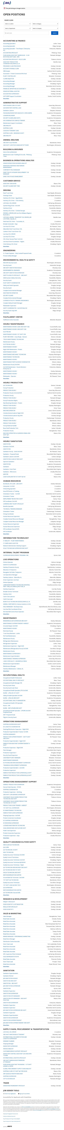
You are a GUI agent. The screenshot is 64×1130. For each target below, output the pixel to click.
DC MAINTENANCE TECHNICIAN (12, 810)
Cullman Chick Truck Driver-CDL (12, 231)
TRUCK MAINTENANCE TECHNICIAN (13, 339)
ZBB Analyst (6, 71)
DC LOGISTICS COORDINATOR (11, 727)
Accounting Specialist (9, 46)
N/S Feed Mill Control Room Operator (13, 612)
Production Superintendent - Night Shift (14, 741)
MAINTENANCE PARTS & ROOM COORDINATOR (16, 362)
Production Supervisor (9, 770)
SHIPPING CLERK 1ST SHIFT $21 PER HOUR (15, 1071)
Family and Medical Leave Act (9, 1116)
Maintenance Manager (9, 666)
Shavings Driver (7, 195)
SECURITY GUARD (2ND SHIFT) (11, 118)
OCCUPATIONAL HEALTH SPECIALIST (13, 680)
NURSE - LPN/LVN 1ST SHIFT (11, 693)
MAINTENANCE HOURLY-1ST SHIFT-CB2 (14, 334)
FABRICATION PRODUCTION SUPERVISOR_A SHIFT (17, 773)
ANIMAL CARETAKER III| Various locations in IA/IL (17, 604)
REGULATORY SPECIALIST (10, 907)
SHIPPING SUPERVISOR (9, 1076)
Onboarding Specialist (9, 489)
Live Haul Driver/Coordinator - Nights (13, 241)
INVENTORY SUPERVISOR (10, 1046)
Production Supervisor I (9, 753)
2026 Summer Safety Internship (12, 278)
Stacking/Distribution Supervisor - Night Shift (16, 729)
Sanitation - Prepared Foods (11, 454)
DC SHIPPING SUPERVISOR (10, 820)
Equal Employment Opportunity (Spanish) (11, 1121)
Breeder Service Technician (10, 591)
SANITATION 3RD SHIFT (10, 981)
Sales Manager (7, 916)
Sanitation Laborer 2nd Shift (11, 456)
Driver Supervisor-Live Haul (11, 580)
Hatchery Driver (7, 208)
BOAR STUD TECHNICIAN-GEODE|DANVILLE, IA (16, 601)
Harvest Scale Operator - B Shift (12, 787)
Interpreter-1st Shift (9, 486)
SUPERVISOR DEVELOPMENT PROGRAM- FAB (15, 555)
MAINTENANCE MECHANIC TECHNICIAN (14, 354)
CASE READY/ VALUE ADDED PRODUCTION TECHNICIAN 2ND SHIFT (15, 798)
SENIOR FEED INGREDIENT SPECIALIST (14, 1086)
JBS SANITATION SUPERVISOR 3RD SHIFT (14, 1010)
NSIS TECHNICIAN (8, 852)
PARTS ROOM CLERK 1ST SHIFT (12, 105)
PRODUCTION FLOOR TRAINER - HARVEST (15, 805)
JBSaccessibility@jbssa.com (27, 1106)
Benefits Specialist (8, 506)
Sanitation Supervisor (9, 991)
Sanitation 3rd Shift (8, 446)
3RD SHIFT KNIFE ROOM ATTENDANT (13, 1034)
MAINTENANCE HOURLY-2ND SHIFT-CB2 (14, 329)
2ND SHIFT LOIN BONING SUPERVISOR (14, 794)
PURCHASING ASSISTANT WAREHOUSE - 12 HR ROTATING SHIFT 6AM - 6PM (16, 56)
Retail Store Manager (9, 939)
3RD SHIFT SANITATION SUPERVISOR (13, 273)
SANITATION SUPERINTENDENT (12, 1020)
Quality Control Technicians (11, 857)
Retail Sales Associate (9, 919)
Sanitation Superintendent (10, 973)
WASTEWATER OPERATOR (10, 293)
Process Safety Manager (10, 256)
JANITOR (5, 474)
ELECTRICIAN (7, 332)
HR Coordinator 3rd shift (10, 501)
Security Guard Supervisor (10, 755)
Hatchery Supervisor (9, 589)
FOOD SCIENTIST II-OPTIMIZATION (13, 904)
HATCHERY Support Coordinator (12, 96)
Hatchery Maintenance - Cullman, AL (13, 669)
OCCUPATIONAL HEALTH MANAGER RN (14, 700)
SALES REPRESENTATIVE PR (11, 956)
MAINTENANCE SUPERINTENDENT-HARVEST (16, 623)
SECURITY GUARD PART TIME (11, 186)
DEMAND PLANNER (8, 1041)
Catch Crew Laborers (9, 596)
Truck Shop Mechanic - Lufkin (11, 633)
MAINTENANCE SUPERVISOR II (11, 653)
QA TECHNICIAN (7, 385)
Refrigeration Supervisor (10, 643)
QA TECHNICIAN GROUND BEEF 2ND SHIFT (15, 867)
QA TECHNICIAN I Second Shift (11, 892)
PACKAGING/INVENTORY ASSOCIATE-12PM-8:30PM (17, 113)
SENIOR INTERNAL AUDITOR (11, 91)
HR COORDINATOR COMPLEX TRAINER (14, 120)
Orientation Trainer (8, 496)
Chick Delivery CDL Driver (10, 244)
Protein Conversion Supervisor (11, 833)
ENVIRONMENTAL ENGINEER (11, 270)
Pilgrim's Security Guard (9, 717)
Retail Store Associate (9, 921)
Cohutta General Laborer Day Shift (13, 415)
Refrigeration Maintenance (10, 641)
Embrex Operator (8, 562)
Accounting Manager (9, 81)
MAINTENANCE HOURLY (10, 347)
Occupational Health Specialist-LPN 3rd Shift (15, 690)
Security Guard (7, 265)
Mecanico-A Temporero (9, 570)
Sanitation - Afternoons (9, 472)
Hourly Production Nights (10, 400)
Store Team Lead (8, 944)
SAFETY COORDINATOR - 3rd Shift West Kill (15, 308)
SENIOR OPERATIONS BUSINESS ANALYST (15, 163)
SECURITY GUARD (8, 295)
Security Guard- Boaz (9, 685)
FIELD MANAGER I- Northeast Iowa (13, 607)
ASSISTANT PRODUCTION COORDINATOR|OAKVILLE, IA (11, 62)
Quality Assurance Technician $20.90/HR (14, 862)
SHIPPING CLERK (8, 128)
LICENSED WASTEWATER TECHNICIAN (14, 825)
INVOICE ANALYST (8, 1049)
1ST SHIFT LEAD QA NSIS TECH (12, 885)
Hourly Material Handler (10, 425)
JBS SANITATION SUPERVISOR (11, 986)
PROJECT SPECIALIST (9, 902)
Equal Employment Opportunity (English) (11, 1118)
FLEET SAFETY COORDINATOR (11, 283)
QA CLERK (6, 847)
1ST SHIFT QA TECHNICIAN (10, 880)
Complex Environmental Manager (12, 290)
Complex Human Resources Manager (13, 519)
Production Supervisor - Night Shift (13, 747)
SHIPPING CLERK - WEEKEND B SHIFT (13, 133)
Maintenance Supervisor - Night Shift (13, 646)
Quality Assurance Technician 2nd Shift (14, 860)
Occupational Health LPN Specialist (13, 703)
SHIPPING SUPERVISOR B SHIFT (12, 724)
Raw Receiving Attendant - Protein (12, 403)
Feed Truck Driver (8, 193)
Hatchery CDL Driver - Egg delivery (12, 198)
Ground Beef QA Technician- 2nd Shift (13, 877)
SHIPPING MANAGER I (9, 734)
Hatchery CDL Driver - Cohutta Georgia (14, 210)
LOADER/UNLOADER (9, 115)
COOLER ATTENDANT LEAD (11, 130)
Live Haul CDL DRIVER (9, 234)
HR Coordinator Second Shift (11, 529)
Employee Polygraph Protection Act (10, 1113)
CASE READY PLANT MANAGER (11, 758)
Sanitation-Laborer (8, 110)
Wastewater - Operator (9, 376)
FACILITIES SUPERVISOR (10, 152)
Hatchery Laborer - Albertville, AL (12, 577)
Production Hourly (8, 395)
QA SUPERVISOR (7, 887)
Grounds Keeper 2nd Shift (10, 626)
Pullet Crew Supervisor (9, 830)
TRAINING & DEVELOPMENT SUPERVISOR (15, 765)
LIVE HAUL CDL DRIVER (9, 203)
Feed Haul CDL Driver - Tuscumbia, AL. (13, 221)
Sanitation (6, 466)
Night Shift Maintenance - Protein (12, 349)
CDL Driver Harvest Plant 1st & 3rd (12, 239)
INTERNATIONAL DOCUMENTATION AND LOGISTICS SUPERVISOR (15, 1037)
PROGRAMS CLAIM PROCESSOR (12, 66)
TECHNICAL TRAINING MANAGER (12, 509)
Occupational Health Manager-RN (12, 683)
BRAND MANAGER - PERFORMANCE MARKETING (16, 936)
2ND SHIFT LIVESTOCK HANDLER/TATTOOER (16, 145)
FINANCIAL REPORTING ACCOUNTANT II (14, 89)
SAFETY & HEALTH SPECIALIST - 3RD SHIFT (15, 275)
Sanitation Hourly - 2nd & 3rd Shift (12, 451)
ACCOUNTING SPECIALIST (10, 53)
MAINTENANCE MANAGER (10, 760)
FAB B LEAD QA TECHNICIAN (11, 845)
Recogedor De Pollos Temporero (12, 572)
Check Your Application (9, 1093)
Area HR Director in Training (11, 491)
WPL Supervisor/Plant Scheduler (12, 954)
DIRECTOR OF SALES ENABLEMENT (13, 176)
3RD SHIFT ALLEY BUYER (10, 142)
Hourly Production (8, 388)
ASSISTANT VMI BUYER (9, 183)
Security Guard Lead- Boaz (10, 688)
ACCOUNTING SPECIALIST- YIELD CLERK (14, 59)
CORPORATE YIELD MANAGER (11, 170)
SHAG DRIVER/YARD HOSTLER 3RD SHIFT (14, 828)
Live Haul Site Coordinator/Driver (12, 609)
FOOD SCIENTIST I (8, 909)
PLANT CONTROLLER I (9, 76)
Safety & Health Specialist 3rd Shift (12, 695)
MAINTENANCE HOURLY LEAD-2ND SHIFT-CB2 (16, 327)
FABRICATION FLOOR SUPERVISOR (12, 813)
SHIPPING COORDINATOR (10, 789)
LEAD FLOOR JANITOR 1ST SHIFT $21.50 (14, 477)
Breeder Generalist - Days (10, 224)
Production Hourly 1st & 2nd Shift (12, 393)
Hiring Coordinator (8, 514)
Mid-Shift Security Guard (10, 263)
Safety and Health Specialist (11, 285)
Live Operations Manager (10, 575)
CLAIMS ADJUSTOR (8, 78)
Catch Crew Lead (7, 599)
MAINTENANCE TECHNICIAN (11, 357)
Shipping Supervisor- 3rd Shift (11, 815)
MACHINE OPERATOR (9, 410)
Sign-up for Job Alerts (24, 1093)
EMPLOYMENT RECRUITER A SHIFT (13, 499)
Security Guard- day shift (10, 310)
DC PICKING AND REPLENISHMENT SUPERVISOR (16, 763)
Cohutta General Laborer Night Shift (13, 413)
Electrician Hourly (8, 631)
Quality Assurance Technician (11, 882)
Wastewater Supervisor (9, 305)
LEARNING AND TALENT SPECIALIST (13, 504)
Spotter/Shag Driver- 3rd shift (11, 205)
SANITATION (7, 444)
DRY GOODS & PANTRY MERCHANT (13, 1074)
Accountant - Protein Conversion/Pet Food (15, 73)
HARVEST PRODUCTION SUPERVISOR (13, 784)
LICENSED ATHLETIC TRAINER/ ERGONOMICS (16, 300)
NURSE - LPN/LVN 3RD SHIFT (11, 698)
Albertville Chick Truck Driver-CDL (12, 229)
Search (55, 33)
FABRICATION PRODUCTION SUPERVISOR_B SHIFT (17, 775)
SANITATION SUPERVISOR (10, 993)
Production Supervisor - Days (11, 835)
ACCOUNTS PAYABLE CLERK (11, 68)
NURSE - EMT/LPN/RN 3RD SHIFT (12, 708)
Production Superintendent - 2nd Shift (13, 768)
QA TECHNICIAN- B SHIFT (10, 850)
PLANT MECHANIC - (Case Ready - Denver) (15, 337)
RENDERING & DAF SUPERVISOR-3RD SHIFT (15, 621)
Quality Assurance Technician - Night (13, 865)
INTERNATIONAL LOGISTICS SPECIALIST (14, 1058)
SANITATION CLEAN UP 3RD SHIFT (13, 459)
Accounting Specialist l (9, 43)
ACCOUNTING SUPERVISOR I (11, 94)
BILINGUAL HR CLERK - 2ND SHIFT (12, 484)
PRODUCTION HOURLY (9, 390)
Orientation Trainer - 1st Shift (11, 494)
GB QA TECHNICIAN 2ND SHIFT (12, 872)
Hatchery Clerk (7, 594)
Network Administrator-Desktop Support (14, 546)
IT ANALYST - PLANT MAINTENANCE (13, 541)
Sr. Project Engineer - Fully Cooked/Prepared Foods (17, 253)
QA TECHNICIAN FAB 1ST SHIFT (12, 870)
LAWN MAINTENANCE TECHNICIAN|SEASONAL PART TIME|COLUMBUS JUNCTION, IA (16, 585)
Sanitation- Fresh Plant (9, 469)
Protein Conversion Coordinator (12, 818)
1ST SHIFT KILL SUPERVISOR (11, 808)
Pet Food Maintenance (9, 636)
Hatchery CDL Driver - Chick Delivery (13, 200)
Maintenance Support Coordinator (12, 123)
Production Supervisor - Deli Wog (12, 792)
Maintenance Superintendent (11, 656)
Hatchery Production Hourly (11, 567)
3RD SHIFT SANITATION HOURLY (12, 268)
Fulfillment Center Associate (11, 320)
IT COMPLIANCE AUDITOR (10, 543)
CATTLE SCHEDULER (9, 1079)
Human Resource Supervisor (11, 524)
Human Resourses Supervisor (11, 526)
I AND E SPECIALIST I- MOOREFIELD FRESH (15, 661)
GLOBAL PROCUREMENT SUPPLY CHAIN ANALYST (17, 1069)
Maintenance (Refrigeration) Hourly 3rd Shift (15, 648)
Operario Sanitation (8, 461)
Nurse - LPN (6, 705)
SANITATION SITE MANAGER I (11, 996)
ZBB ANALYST (7, 125)
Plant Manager (7, 750)
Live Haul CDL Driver (9, 226)
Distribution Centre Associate (11, 941)
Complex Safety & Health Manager (12, 303)
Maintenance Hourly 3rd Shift (11, 364)
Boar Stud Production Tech (10, 428)
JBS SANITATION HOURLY (10, 978)
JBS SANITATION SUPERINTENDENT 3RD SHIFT (16, 1023)
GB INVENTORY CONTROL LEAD (12, 108)
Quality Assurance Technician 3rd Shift (14, 855)
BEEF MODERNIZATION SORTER (12, 875)
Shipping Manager (8, 1043)
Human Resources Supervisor (11, 516)
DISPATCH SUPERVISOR (9, 565)
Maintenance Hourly (9, 342)
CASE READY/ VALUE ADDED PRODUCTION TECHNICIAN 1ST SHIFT (15, 802)
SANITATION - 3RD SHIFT (10, 983)
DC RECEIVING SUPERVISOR (11, 823)
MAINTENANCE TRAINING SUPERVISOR (14, 658)
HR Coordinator (7, 531)
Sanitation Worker (8, 976)
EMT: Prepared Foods (9, 715)
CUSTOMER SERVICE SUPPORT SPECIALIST (15, 1051)
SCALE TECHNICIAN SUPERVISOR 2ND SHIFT (15, 548)
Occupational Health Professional (12, 678)
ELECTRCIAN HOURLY (9, 344)
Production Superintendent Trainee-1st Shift (15, 732)
